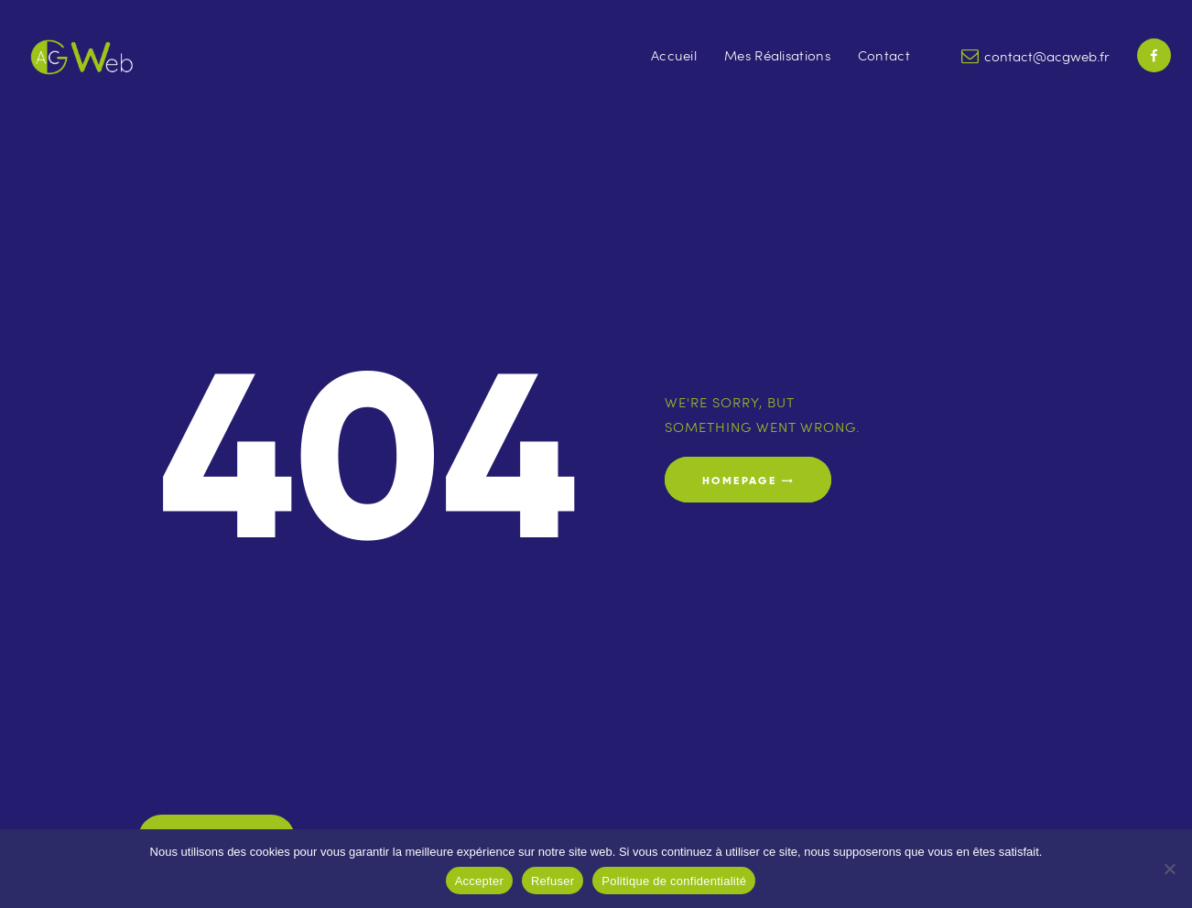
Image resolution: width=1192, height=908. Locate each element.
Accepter (479, 881)
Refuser (552, 881)
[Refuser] (1169, 868)
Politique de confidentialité (673, 881)
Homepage (739, 480)
